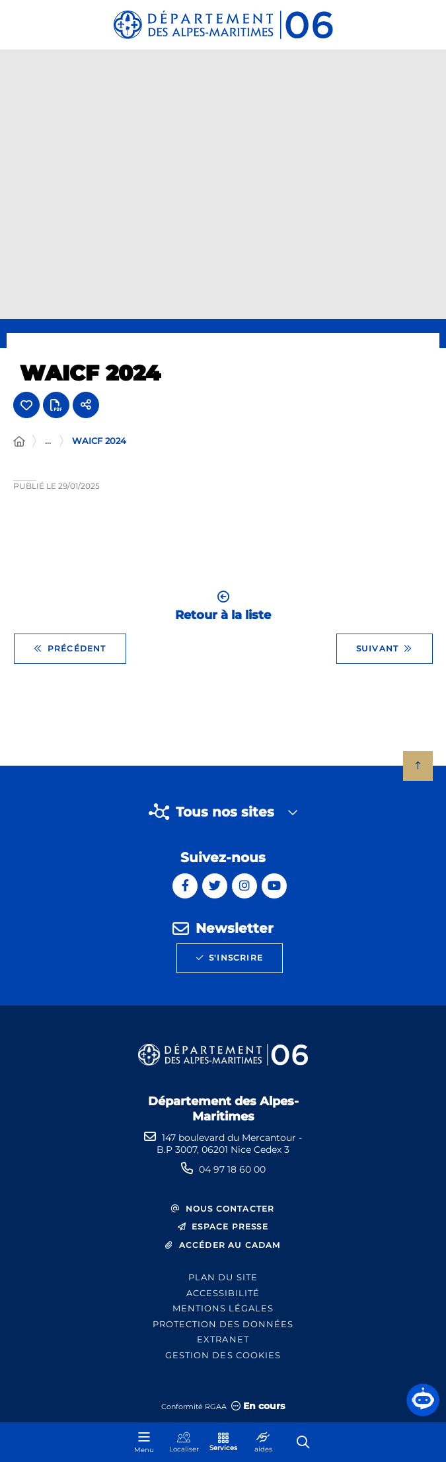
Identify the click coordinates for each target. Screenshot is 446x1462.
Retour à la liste (223, 606)
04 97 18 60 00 (232, 1169)
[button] (422, 1399)
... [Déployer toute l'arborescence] (48, 440)
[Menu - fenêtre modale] (144, 1442)
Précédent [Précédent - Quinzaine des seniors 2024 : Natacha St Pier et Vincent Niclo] (70, 649)
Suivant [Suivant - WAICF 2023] (384, 649)
